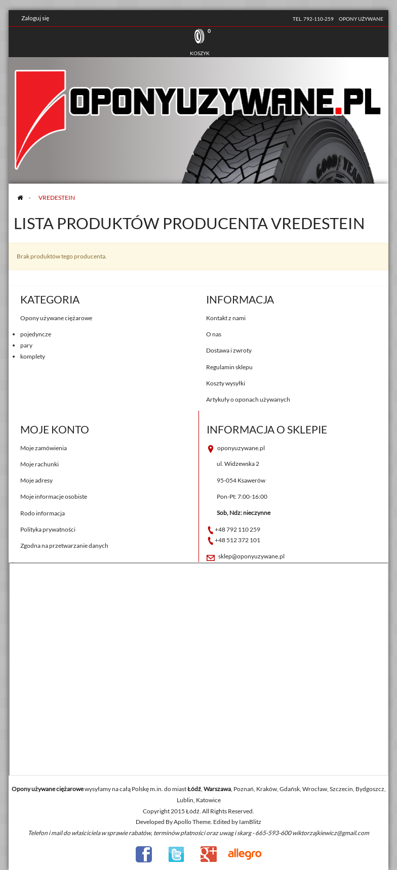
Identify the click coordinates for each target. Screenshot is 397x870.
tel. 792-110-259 (313, 19)
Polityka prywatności (47, 529)
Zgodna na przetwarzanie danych (64, 545)
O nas (213, 334)
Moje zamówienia (43, 448)
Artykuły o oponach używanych (248, 399)
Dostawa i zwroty (229, 350)
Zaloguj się (35, 18)
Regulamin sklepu (229, 367)
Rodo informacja (42, 513)
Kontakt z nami (226, 318)
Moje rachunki (39, 464)
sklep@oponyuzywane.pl (251, 556)
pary (26, 345)
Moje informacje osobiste (53, 496)
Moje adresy (36, 480)
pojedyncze (35, 334)
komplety (32, 356)
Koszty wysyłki (225, 383)
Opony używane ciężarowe (56, 318)
